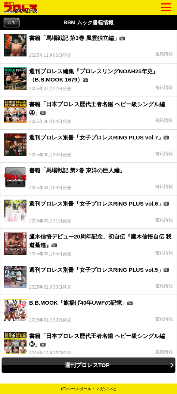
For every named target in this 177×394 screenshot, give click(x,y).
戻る (11, 23)
